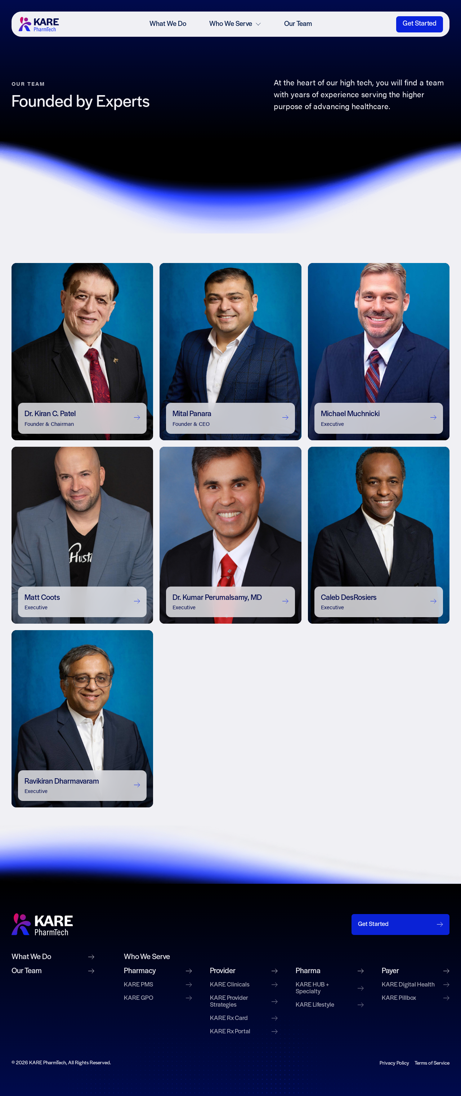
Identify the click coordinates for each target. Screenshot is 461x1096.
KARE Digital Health (416, 984)
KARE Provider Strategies (244, 1001)
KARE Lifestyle (330, 1005)
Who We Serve (235, 24)
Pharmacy (158, 971)
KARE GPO (158, 998)
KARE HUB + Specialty (330, 988)
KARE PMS (158, 984)
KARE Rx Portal (244, 1031)
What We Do (167, 24)
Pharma (330, 971)
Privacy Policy (394, 1063)
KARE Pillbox (416, 998)
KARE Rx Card (244, 1018)
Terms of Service (432, 1063)
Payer (416, 971)
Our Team (298, 24)
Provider (244, 971)
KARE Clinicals (244, 984)
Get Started (420, 23)
